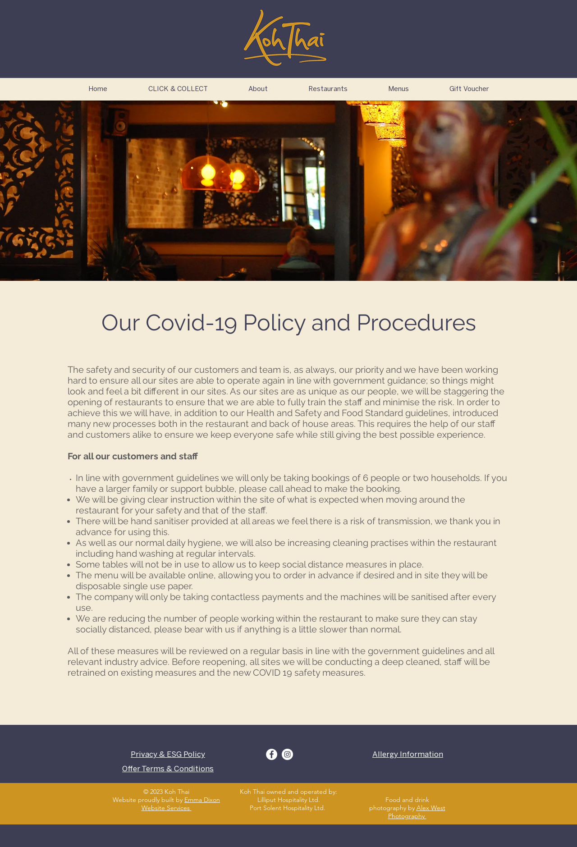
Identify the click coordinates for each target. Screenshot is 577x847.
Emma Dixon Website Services (181, 804)
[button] (328, 89)
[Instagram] (287, 754)
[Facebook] (271, 754)
